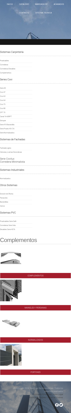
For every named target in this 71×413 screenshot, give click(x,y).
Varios (2, 206)
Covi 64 (2, 100)
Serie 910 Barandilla (7, 125)
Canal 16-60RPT (6, 116)
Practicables (4, 61)
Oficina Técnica (43, 13)
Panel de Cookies (55, 397)
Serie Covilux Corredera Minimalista (12, 160)
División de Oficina (6, 194)
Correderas (4, 65)
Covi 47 (2, 92)
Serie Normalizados (7, 133)
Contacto (24, 13)
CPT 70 (2, 112)
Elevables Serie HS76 (7, 229)
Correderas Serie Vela (8, 225)
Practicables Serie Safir (8, 221)
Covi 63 (2, 96)
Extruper (3, 120)
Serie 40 (3, 88)
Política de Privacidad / (42, 394)
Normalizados (5, 178)
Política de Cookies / (38, 397)
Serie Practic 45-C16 (7, 129)
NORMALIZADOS (35, 340)
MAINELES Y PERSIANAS (36, 307)
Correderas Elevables (7, 69)
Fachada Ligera (5, 148)
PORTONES (35, 372)
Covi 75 (2, 104)
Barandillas (4, 202)
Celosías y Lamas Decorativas (11, 152)
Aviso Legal (58, 394)
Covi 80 (2, 108)
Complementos (5, 73)
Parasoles (3, 198)
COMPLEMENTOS (36, 275)
